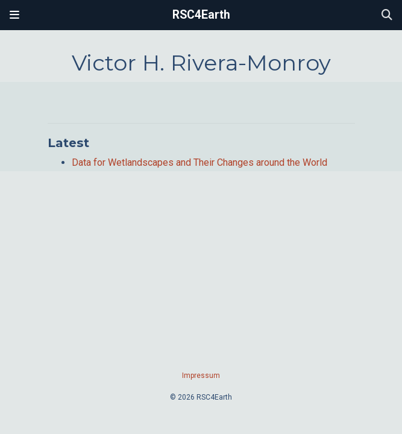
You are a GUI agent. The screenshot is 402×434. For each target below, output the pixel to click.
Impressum (201, 375)
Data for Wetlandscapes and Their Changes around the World (199, 162)
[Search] (387, 15)
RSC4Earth (201, 15)
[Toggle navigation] (14, 15)
